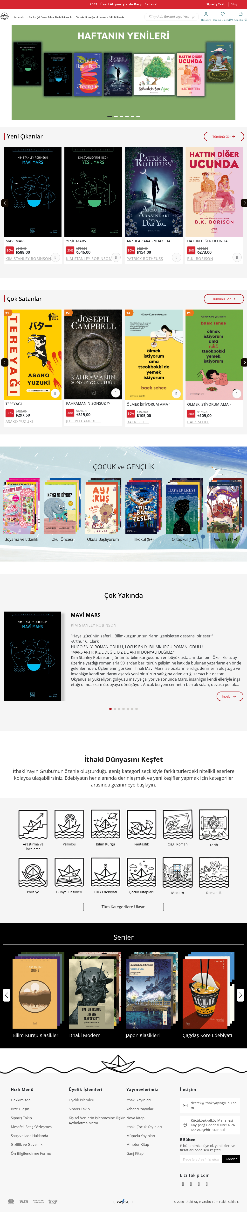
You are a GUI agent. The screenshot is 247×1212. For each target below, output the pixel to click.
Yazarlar (80, 17)
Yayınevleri (19, 17)
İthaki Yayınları (138, 1099)
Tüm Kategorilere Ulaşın (123, 906)
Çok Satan (42, 17)
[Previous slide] (4, 203)
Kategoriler (67, 17)
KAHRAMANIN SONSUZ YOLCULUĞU (88, 403)
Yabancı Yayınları (140, 1108)
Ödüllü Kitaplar (117, 17)
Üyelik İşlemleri (81, 1099)
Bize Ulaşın (20, 1108)
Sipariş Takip (216, 4)
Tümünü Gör (224, 136)
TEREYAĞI (14, 404)
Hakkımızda (20, 1099)
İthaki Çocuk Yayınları (144, 1126)
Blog (234, 4)
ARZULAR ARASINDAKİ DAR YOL (148, 241)
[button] (109, 116)
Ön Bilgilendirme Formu (31, 1153)
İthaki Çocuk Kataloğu (96, 17)
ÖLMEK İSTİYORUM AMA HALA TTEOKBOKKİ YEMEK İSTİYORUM (209, 404)
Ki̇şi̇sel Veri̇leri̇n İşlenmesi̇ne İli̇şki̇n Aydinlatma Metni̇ (97, 1120)
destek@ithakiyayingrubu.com (213, 1105)
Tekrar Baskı (54, 17)
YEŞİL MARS (76, 241)
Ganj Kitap (135, 1153)
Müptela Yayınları (140, 1135)
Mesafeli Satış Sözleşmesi (32, 1126)
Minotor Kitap (137, 1144)
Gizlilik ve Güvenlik (26, 1144)
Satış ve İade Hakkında (29, 1135)
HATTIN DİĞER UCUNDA (207, 241)
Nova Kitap (135, 1117)
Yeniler (32, 17)
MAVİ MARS (15, 241)
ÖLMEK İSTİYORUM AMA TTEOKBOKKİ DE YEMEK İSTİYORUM (148, 404)
